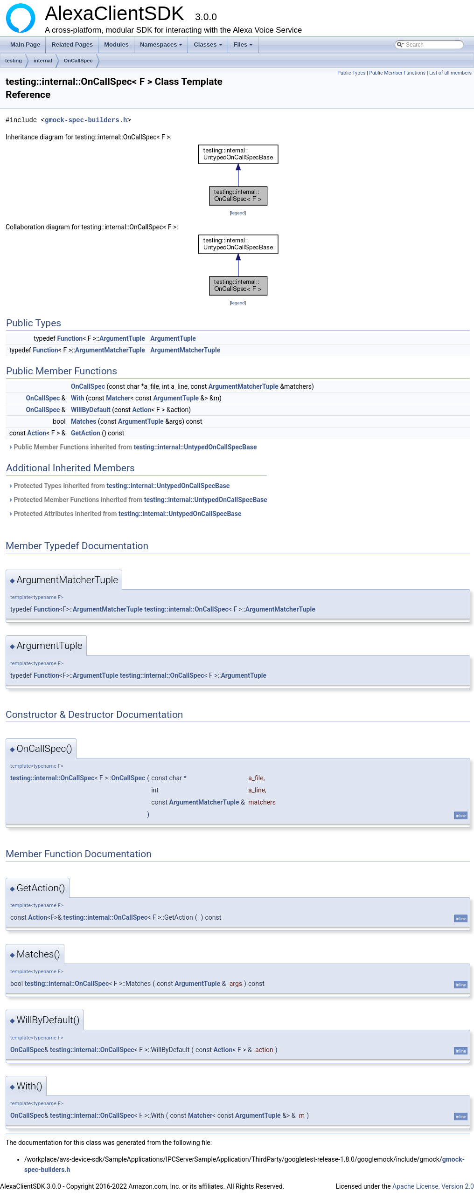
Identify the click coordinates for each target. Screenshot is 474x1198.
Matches (83, 421)
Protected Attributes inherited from (125, 513)
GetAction (85, 433)
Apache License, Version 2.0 (433, 1186)
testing (13, 60)
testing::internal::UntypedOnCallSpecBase (195, 447)
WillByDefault (91, 409)
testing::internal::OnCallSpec (186, 609)
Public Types (351, 73)
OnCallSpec (78, 60)
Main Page (25, 44)
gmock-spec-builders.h (86, 120)
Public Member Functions (397, 73)
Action (141, 409)
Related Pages (72, 44)
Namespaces (162, 47)
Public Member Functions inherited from (132, 447)
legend (237, 212)
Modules (116, 44)
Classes (208, 47)
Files (244, 47)
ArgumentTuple (122, 338)
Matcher (118, 398)
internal (43, 60)
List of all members (450, 73)
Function (70, 338)
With (77, 398)
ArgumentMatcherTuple (110, 350)
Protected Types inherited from (119, 485)
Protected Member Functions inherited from (137, 499)
